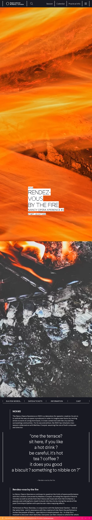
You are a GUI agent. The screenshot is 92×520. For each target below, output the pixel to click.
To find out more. (48, 518)
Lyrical (30, 188)
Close (85, 518)
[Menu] (85, 3)
